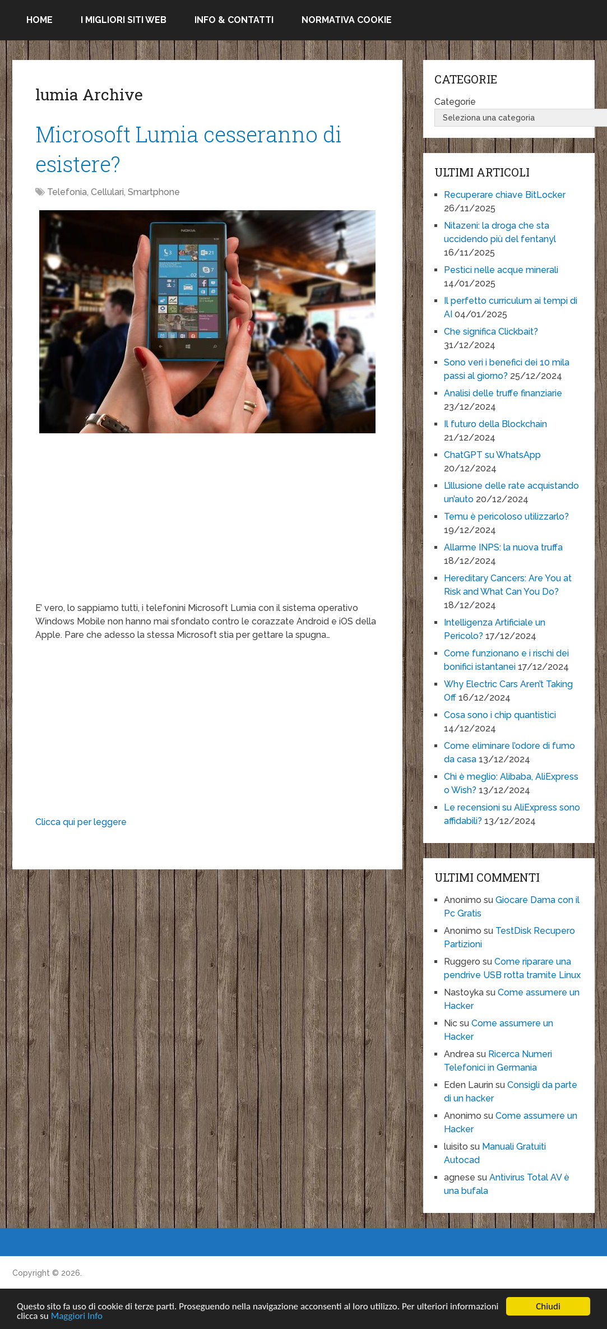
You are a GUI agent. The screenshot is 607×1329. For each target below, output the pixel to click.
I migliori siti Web (123, 20)
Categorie (455, 101)
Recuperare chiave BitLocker (505, 194)
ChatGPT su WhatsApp (492, 455)
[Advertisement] (207, 522)
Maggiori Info (77, 1316)
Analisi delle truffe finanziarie (503, 393)
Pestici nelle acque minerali (501, 270)
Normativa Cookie (347, 20)
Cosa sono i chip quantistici (500, 715)
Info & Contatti (234, 20)
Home (39, 20)
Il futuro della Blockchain (495, 424)
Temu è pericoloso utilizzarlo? (506, 516)
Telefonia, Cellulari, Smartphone (113, 192)
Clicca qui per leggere (81, 822)
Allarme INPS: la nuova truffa (503, 547)
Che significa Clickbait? (491, 331)
